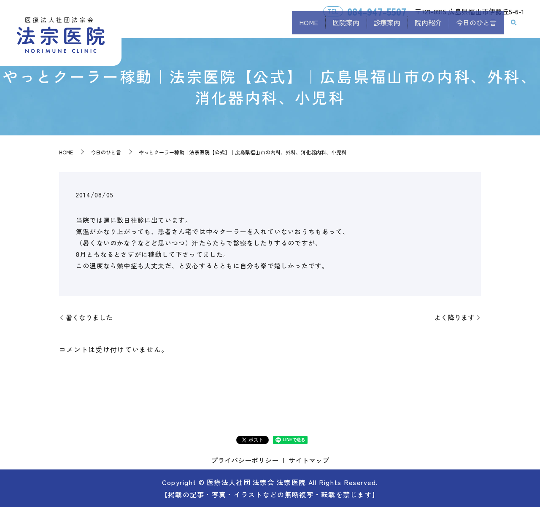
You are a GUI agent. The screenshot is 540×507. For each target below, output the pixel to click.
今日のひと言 (473, 27)
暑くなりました (89, 317)
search (514, 27)
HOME (281, 27)
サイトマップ (309, 460)
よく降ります (454, 317)
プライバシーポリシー (244, 460)
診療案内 (372, 27)
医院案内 (324, 27)
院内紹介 (419, 27)
